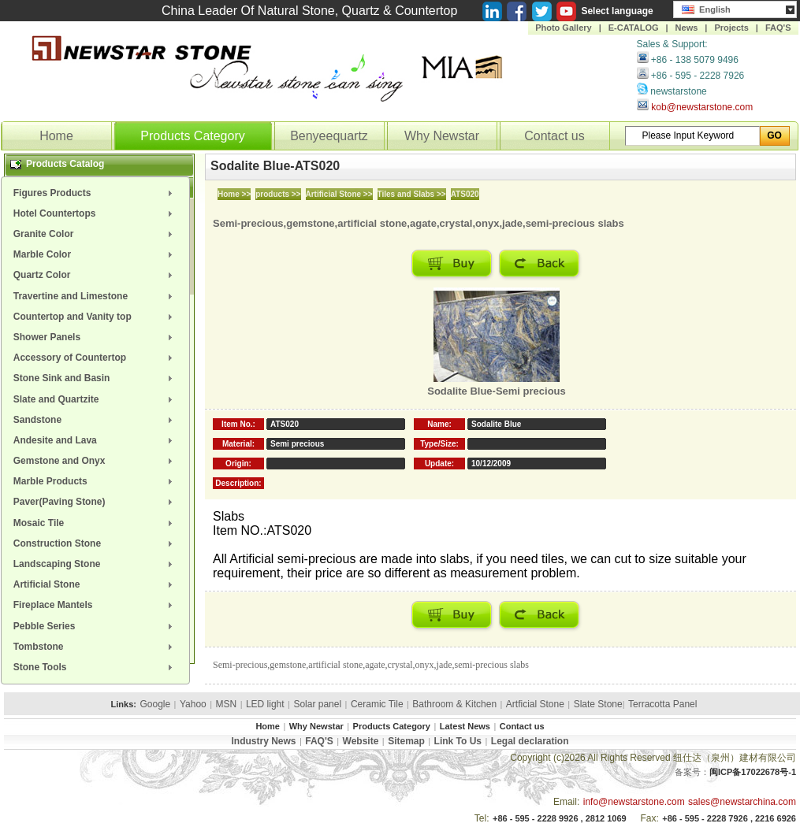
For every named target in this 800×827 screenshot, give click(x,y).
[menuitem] (95, 193)
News (686, 27)
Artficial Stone (535, 704)
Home (56, 136)
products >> (277, 194)
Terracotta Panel (662, 704)
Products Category (192, 136)
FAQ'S (778, 27)
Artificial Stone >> (339, 194)
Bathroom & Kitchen (454, 704)
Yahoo (193, 704)
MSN (226, 704)
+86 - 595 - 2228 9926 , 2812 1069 (560, 818)
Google (155, 704)
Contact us (554, 136)
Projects (731, 27)
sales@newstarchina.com (742, 801)
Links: (123, 704)
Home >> (234, 194)
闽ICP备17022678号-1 (752, 772)
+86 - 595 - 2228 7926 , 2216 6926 (729, 818)
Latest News (465, 726)
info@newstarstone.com (634, 801)
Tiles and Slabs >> (412, 194)
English (706, 8)
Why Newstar (441, 136)
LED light (265, 704)
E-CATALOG (633, 27)
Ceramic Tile (377, 704)
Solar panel (317, 704)
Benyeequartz (329, 136)
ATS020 (465, 194)
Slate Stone (598, 704)
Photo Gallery (563, 27)
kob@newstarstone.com (702, 107)
